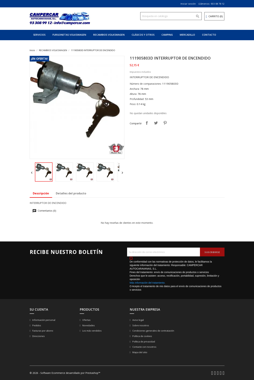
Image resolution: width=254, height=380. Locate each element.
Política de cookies (142, 336)
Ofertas (86, 320)
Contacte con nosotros (144, 346)
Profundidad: (137, 99)
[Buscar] (171, 16)
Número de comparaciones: (145, 83)
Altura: (133, 94)
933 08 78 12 (218, 3)
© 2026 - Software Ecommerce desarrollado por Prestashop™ (65, 373)
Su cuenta (39, 309)
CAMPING (167, 34)
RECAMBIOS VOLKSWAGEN (109, 34)
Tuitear (155, 122)
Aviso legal (138, 320)
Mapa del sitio (139, 352)
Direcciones (38, 336)
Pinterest (165, 122)
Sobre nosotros (140, 325)
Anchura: (135, 88)
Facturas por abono (42, 330)
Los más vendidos (92, 330)
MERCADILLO (187, 34)
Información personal (43, 320)
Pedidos (36, 325)
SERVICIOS (39, 34)
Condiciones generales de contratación (153, 330)
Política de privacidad (143, 341)
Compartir (146, 122)
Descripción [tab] (41, 193)
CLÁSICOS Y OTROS (143, 34)
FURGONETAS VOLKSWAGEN (69, 34)
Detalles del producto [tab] (71, 193)
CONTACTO (209, 34)
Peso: (133, 104)
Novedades (88, 325)
